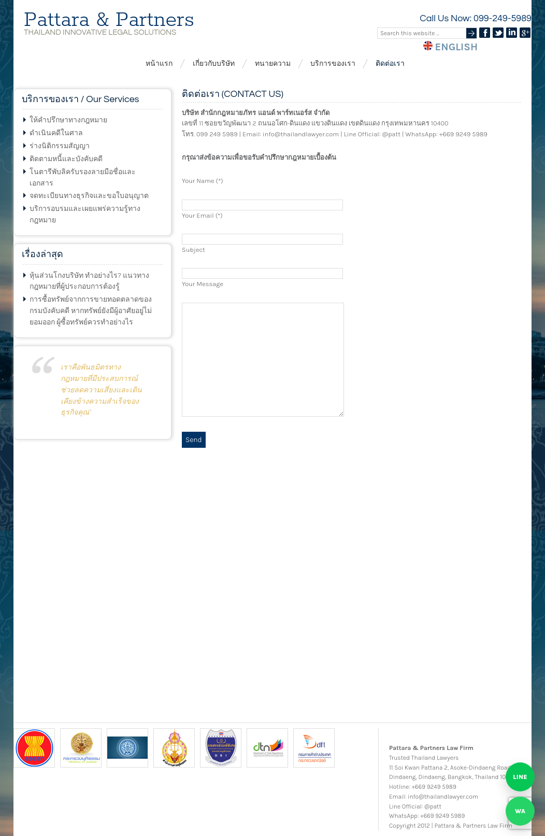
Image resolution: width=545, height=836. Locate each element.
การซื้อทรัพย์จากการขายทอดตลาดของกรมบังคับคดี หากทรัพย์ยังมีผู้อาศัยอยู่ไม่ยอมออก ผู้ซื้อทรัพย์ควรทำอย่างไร (91, 311)
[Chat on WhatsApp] (520, 811)
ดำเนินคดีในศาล (56, 133)
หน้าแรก (159, 63)
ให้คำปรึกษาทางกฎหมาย (68, 120)
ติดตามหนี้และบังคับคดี (66, 158)
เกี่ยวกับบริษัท (214, 63)
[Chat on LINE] (520, 776)
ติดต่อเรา (390, 63)
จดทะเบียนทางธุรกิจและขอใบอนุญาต (89, 195)
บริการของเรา (332, 63)
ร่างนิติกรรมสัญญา (60, 145)
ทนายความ (273, 63)
